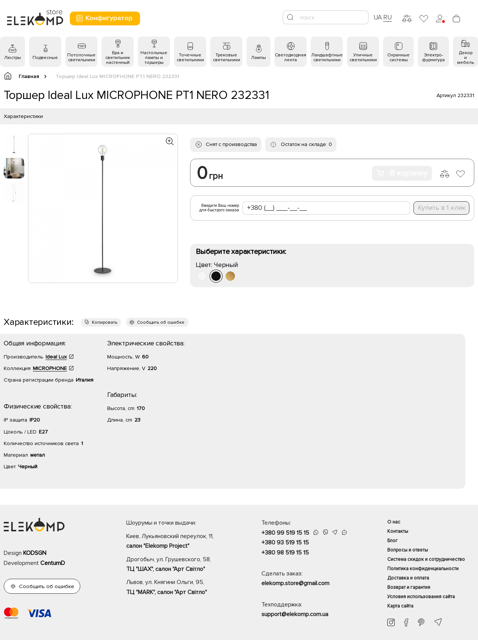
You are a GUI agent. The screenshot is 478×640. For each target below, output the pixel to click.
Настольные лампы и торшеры (153, 57)
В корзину (402, 173)
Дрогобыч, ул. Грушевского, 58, (180, 565)
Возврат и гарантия (408, 587)
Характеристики (23, 116)
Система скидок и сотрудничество (426, 559)
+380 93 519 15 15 (285, 542)
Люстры (12, 57)
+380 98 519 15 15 (285, 552)
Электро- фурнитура (433, 57)
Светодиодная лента (290, 57)
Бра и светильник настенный (117, 57)
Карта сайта (400, 606)
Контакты (397, 531)
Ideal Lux (56, 357)
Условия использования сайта (421, 597)
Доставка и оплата (408, 578)
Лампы (258, 57)
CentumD (52, 563)
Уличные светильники (363, 57)
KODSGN (34, 553)
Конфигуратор (104, 18)
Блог (392, 541)
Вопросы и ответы (407, 550)
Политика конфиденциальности (423, 569)
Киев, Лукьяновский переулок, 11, (180, 541)
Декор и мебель (465, 57)
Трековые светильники (226, 57)
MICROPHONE (50, 368)
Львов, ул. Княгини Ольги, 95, (180, 587)
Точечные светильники (190, 57)
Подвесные (45, 57)
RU (387, 17)
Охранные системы (398, 57)
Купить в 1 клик (442, 208)
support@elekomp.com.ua (294, 614)
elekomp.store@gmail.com (295, 583)
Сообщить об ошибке (160, 322)
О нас (393, 522)
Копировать (104, 322)
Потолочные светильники (81, 57)
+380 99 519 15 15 (285, 533)
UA (377, 17)
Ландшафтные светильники (327, 57)
